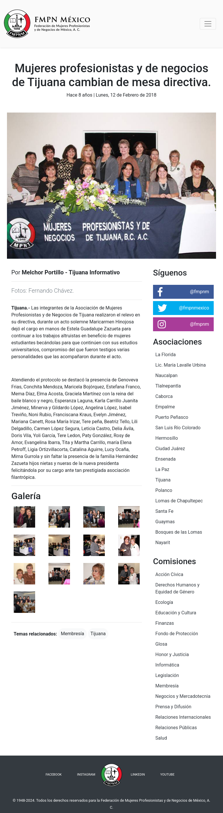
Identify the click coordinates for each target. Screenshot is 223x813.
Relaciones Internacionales (183, 717)
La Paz (162, 469)
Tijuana (98, 633)
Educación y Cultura (175, 612)
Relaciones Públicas (176, 727)
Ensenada (165, 459)
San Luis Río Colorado (178, 427)
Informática (167, 665)
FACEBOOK (54, 774)
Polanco (163, 490)
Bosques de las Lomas (178, 532)
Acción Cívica (169, 574)
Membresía (72, 633)
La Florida (165, 354)
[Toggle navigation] (208, 24)
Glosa (161, 644)
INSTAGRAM (86, 774)
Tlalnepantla (168, 386)
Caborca (164, 396)
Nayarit (162, 542)
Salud (161, 738)
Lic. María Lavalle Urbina (180, 365)
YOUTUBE (167, 774)
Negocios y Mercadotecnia (183, 696)
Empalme (165, 407)
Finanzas (164, 623)
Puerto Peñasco (171, 417)
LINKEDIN (138, 774)
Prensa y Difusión (173, 706)
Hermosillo (166, 438)
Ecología (164, 602)
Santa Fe (164, 511)
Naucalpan (166, 375)
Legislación (167, 675)
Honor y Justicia (172, 654)
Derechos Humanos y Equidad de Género (177, 588)
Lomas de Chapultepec (179, 501)
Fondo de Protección (176, 633)
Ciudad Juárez (170, 448)
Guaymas (165, 521)
